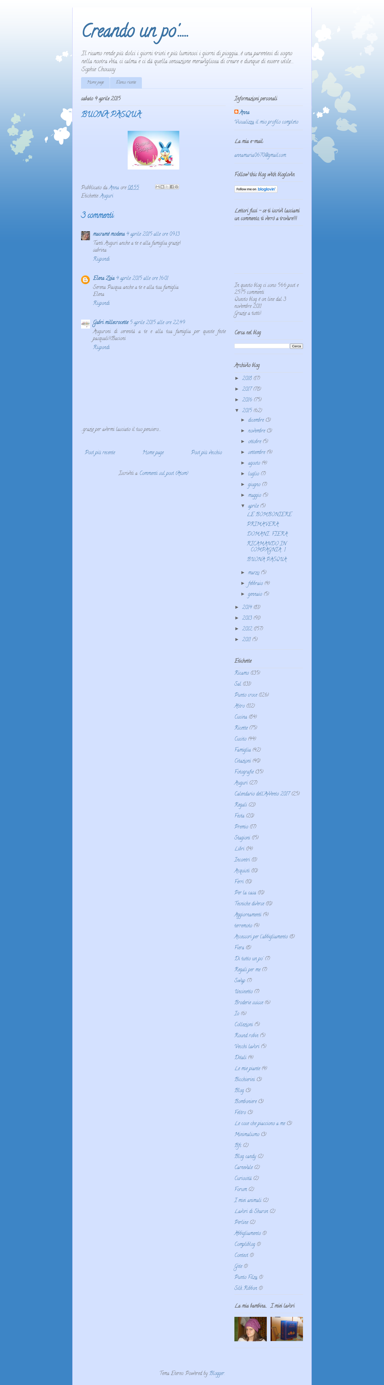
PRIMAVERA (263, 525)
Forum (240, 1190)
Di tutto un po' (248, 959)
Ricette (241, 728)
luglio (254, 474)
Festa (239, 816)
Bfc (237, 1146)
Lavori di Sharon (251, 1212)
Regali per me (247, 970)
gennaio (256, 594)
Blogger (216, 1374)
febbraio (256, 584)
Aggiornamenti (247, 915)
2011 (247, 640)
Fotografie (244, 772)
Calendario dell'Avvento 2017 (262, 794)
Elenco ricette (126, 83)
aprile (254, 506)
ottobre (255, 442)
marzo (254, 573)
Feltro (240, 1113)
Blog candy (245, 1157)
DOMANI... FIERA (267, 534)
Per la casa (245, 893)
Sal (237, 684)
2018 (247, 379)
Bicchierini (244, 1080)
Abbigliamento (247, 1234)
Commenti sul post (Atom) (163, 474)
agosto (255, 463)
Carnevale (243, 1168)
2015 (247, 411)
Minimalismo (246, 1135)
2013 (247, 618)
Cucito (240, 739)
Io (236, 1014)
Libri (239, 849)
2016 (248, 400)
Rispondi (101, 259)
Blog (239, 1091)
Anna (244, 113)
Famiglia (242, 750)
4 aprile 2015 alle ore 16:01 (142, 279)
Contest (241, 1256)
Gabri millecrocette (110, 323)
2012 (248, 629)
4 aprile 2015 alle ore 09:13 (153, 234)
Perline (241, 1223)
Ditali (240, 1058)
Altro (239, 706)
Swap (239, 981)
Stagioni (242, 838)
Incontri (242, 860)
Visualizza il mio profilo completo (266, 122)
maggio (255, 496)
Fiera (239, 948)
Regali (240, 805)
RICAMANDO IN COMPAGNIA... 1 (266, 547)
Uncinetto (243, 992)
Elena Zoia (103, 279)
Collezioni (243, 1025)
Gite (238, 1267)
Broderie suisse (248, 1003)
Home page (95, 83)
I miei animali (247, 1201)
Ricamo (241, 673)
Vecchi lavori (246, 1047)
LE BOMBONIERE (269, 515)
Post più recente (100, 453)
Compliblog (244, 1245)
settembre (257, 453)
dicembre (256, 420)
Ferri (239, 882)
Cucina (240, 717)
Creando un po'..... (135, 33)
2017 (247, 390)
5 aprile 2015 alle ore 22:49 (157, 323)
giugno (255, 485)
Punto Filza (245, 1278)
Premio (241, 827)
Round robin (246, 1036)
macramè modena (109, 234)
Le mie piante (247, 1069)
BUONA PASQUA (267, 560)
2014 (247, 608)
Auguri (106, 196)
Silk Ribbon (245, 1289)
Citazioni (242, 761)
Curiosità (243, 1179)
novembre (257, 431)
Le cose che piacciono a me (259, 1124)
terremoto (243, 926)
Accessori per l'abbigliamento (261, 937)
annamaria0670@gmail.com (260, 156)
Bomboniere (245, 1102)
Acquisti (242, 871)
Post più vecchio (206, 453)
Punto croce (245, 695)
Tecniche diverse (249, 904)
